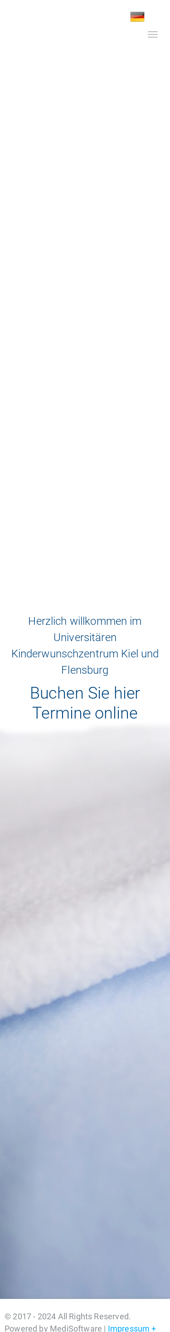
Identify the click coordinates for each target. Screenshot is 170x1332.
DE (137, 17)
